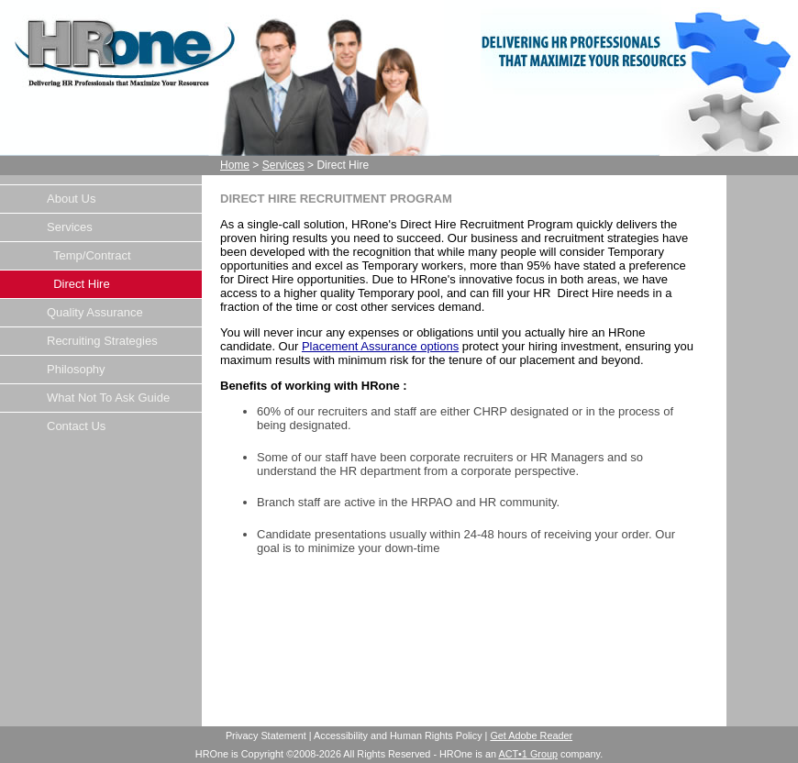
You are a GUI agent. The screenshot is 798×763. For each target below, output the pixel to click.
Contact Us (76, 426)
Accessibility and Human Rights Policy (398, 735)
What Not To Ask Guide (108, 397)
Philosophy (76, 369)
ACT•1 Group (528, 753)
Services (283, 165)
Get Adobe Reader (531, 735)
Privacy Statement (266, 735)
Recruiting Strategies (102, 341)
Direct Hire (78, 284)
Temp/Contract (89, 255)
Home (234, 165)
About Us (71, 198)
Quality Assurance (95, 312)
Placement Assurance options (380, 346)
